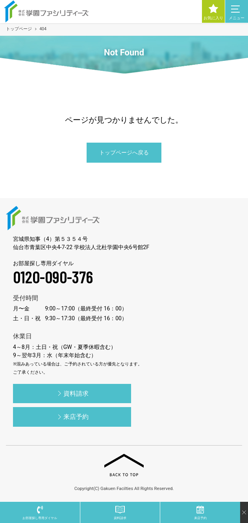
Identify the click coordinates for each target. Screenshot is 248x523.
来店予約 (72, 417)
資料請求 (72, 393)
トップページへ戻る (124, 152)
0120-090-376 (53, 276)
